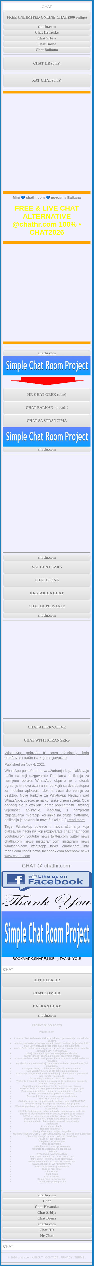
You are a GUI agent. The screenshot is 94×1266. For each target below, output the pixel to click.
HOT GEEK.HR (46, 980)
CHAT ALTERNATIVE (47, 727)
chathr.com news (19, 841)
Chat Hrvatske (47, 32)
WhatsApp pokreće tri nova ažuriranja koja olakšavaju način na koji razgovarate (51, 1107)
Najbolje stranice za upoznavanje (52, 1146)
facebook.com (53, 851)
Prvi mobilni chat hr (51, 1126)
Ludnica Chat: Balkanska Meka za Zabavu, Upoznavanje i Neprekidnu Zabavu (51, 1039)
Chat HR (47, 1230)
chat (67, 831)
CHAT (47, 7)
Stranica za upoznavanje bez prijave (51, 1149)
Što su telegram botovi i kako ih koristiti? (51, 1078)
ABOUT (38, 1257)
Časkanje (52, 1151)
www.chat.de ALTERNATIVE (52, 1154)
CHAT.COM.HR (46, 993)
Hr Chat (46, 1236)
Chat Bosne (47, 44)
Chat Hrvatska (51, 1176)
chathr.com (47, 27)
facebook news (77, 851)
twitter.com (59, 836)
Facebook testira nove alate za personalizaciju (52, 1096)
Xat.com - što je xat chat (52, 1139)
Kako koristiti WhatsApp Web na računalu (51, 1093)
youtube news (38, 836)
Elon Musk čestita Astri (51, 1098)
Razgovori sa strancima (51, 1141)
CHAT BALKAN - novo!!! (47, 408)
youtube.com (15, 836)
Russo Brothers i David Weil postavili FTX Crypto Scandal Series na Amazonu (52, 1059)
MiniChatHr (52, 1124)
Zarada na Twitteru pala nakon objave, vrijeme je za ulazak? (52, 1113)
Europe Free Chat (51, 1169)
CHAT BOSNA (47, 580)
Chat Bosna (51, 1171)
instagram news (75, 841)
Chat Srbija (52, 1174)
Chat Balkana (47, 50)
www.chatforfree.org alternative (52, 1166)
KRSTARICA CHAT (47, 593)
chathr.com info (75, 846)
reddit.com (13, 851)
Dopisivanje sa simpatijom (51, 1179)
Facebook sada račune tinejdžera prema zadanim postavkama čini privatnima (52, 1064)
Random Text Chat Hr (51, 1129)
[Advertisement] (47, 142)
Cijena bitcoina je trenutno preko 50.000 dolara (52, 1136)
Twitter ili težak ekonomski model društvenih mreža (51, 1056)
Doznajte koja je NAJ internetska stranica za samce (52, 1118)
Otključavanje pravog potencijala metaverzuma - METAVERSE (51, 1101)
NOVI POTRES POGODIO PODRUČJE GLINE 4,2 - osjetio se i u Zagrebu (51, 1134)
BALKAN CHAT (47, 1006)
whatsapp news (44, 846)
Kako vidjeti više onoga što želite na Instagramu (52, 1071)
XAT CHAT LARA (47, 567)
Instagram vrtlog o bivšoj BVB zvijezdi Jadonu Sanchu (51, 1068)
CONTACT (51, 1257)
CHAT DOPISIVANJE (47, 606)
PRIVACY (66, 1257)
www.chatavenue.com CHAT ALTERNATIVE (51, 1161)
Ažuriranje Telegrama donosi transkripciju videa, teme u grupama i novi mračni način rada (52, 1074)
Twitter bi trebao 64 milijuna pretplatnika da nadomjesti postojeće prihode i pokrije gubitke (51, 1082)
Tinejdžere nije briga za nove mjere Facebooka (52, 1053)
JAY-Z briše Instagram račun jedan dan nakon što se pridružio (51, 1111)
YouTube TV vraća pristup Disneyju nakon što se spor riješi (52, 1088)
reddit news (31, 851)
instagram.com (47, 841)
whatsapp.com (16, 846)
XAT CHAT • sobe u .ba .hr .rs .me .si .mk (52, 1156)
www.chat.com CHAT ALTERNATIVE (51, 1164)
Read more (76, 820)
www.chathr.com (17, 856)
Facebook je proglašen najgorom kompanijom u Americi (51, 1091)
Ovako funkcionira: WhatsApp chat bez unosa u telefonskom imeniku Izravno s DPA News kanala (51, 1049)
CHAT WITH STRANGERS (47, 740)
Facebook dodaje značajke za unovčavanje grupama (52, 1103)
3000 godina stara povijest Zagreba (52, 1131)
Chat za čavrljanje (51, 1144)
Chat (47, 1201)
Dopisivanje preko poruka (52, 1181)
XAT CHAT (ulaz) (46, 80)
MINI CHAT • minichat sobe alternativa (51, 1159)
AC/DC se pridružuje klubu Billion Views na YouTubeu (52, 1116)
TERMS (79, 1257)
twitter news (79, 836)
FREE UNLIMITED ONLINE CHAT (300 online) (47, 17)
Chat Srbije (46, 38)
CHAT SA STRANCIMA (47, 421)
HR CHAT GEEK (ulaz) (46, 395)
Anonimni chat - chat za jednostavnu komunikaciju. (52, 1121)
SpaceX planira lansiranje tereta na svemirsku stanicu (52, 1086)
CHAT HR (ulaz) (46, 63)
